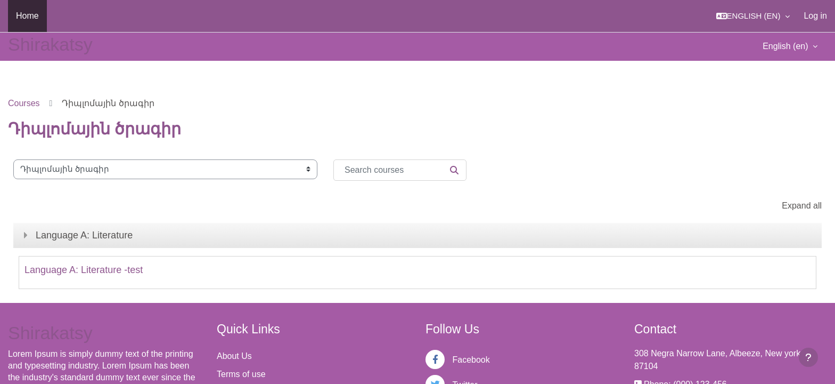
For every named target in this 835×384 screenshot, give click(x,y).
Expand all (802, 205)
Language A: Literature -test (83, 270)
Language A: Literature (84, 235)
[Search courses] (399, 170)
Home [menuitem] (27, 15)
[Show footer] (808, 357)
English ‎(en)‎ (787, 46)
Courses (24, 103)
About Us (234, 356)
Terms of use (241, 374)
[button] (753, 16)
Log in (815, 15)
